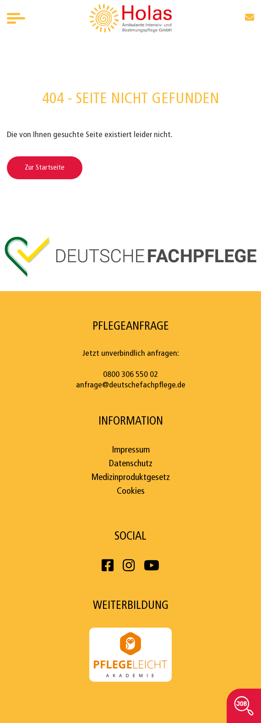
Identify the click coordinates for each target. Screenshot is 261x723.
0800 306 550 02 (130, 374)
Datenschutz (130, 464)
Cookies (131, 491)
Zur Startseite (45, 167)
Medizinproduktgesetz (130, 477)
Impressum (131, 450)
